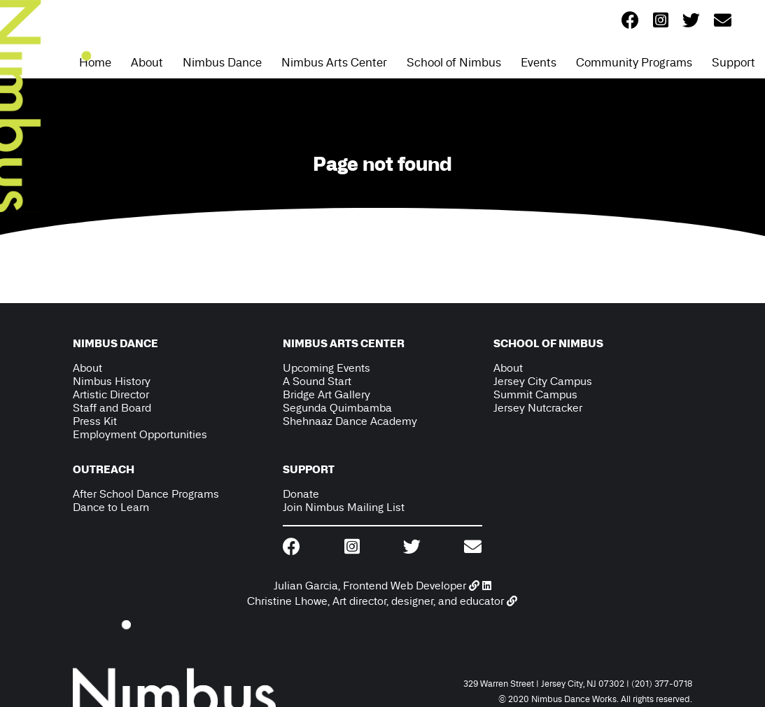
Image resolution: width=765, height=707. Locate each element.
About (147, 62)
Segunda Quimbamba (337, 407)
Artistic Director (111, 394)
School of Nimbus (454, 62)
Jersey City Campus (542, 381)
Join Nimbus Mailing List (344, 507)
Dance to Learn (111, 507)
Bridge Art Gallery (326, 394)
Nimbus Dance (222, 62)
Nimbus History (111, 381)
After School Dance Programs (146, 493)
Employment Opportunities (140, 434)
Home (95, 62)
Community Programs (634, 62)
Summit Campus (535, 394)
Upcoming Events (326, 367)
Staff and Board (112, 407)
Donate (301, 493)
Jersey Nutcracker (537, 407)
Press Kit (95, 421)
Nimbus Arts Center (334, 62)
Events (538, 62)
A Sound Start (317, 381)
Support (733, 62)
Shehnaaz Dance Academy (350, 421)
